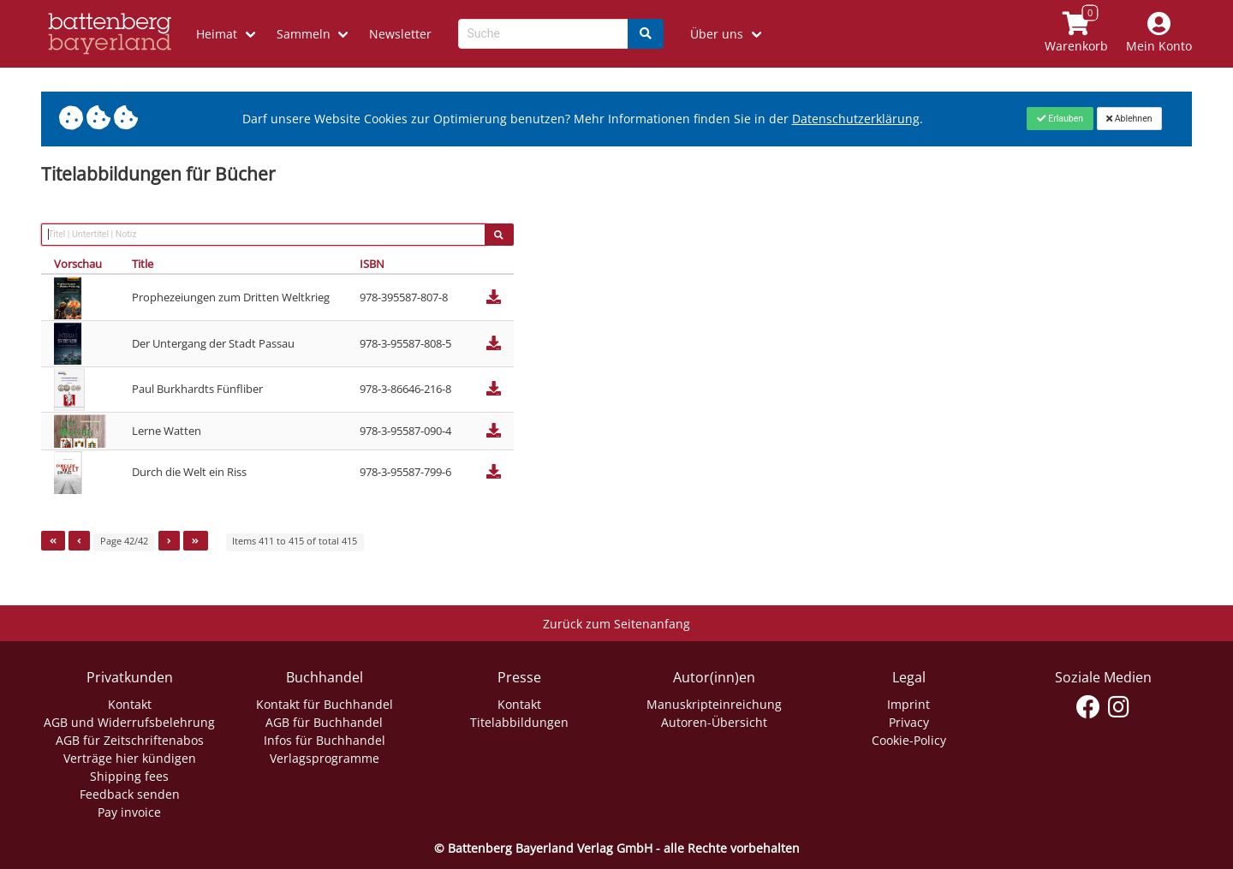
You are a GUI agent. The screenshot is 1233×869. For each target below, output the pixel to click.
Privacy (909, 722)
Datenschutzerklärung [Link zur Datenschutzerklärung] (856, 118)
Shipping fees (129, 776)
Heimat (216, 34)
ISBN (372, 263)
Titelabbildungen (519, 722)
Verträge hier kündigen (129, 758)
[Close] (1060, 118)
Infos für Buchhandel (324, 740)
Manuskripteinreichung (714, 704)
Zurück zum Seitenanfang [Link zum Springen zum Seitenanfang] (616, 624)
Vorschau (78, 263)
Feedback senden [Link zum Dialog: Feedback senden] (130, 794)
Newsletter (400, 34)
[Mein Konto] (1159, 34)
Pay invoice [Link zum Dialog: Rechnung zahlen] (129, 812)
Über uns (716, 34)
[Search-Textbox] (543, 34)
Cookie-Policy (909, 740)
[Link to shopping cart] (1076, 34)
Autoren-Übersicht (714, 722)
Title (142, 263)
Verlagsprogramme (324, 758)
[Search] (646, 34)
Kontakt (130, 704)
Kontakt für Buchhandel (324, 704)
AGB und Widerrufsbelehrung (129, 722)
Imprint (908, 704)
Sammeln (304, 34)
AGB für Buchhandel (324, 722)
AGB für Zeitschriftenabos (130, 740)
